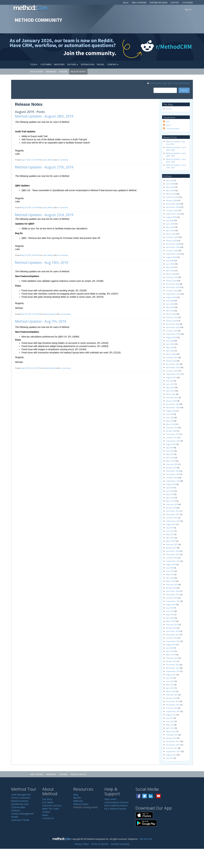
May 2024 (170, 267)
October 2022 (172, 330)
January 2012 (171, 738)
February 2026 (172, 197)
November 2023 (173, 287)
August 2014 (171, 644)
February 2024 (172, 277)
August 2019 (171, 444)
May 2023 (170, 307)
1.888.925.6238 (145, 839)
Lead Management (21, 794)
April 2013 (170, 688)
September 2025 (173, 214)
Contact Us (48, 818)
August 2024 (171, 257)
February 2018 (172, 504)
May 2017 (170, 534)
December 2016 (173, 551)
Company (113, 64)
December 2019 (173, 434)
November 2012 (173, 704)
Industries (59, 64)
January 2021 (171, 401)
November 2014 (173, 634)
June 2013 (170, 681)
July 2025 (169, 220)
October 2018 (172, 477)
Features (72, 64)
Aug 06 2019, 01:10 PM (30, 368)
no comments (63, 160)
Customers (45, 64)
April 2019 (170, 457)
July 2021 (169, 381)
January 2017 (171, 548)
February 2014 (172, 658)
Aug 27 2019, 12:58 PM (30, 160)
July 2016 (169, 568)
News (45, 815)
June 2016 (170, 571)
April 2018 (170, 497)
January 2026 (171, 200)
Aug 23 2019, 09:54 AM (30, 255)
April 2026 (170, 190)
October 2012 (172, 708)
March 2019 (171, 461)
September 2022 (173, 334)
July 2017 (169, 527)
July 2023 (169, 300)
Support (175, 2)
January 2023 (171, 320)
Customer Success (51, 805)
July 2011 (169, 758)
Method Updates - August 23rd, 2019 (44, 215)
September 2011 (173, 751)
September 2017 (173, 521)
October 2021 (172, 371)
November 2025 (173, 207)
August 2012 (171, 714)
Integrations (87, 64)
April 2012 (170, 728)
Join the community (180, 83)
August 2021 (171, 377)
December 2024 (173, 244)
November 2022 (173, 327)
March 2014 (171, 654)
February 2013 (172, 694)
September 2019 (173, 441)
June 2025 (170, 224)
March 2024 (171, 274)
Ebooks (77, 797)
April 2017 (170, 538)
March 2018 (171, 501)
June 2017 (170, 531)
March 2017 (171, 541)
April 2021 (170, 391)
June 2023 (170, 304)
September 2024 (173, 254)
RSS (167, 121)
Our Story (47, 799)
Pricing (100, 64)
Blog (125, 2)
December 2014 (173, 631)
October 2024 (172, 250)
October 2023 (172, 290)
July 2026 (169, 180)
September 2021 (173, 374)
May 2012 (170, 725)
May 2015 (170, 614)
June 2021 (170, 384)
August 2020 (171, 411)
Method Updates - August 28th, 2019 (44, 116)
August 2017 (171, 524)
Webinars (51, 71)
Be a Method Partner (115, 808)
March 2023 (171, 314)
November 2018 (173, 474)
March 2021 (171, 394)
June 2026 (170, 184)
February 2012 (172, 735)
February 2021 (172, 397)
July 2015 (169, 608)
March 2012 (171, 731)
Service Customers (20, 797)
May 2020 (170, 421)
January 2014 (171, 661)
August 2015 (171, 604)
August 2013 (171, 674)
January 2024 (171, 280)
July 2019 (169, 447)
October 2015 (172, 598)
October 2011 (172, 748)
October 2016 (172, 558)
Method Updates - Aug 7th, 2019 (40, 321)
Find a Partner (139, 2)
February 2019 (172, 464)
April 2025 (170, 230)
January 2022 (171, 361)
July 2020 (169, 414)
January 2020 (171, 431)
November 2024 (173, 247)
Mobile (14, 816)
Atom (168, 125)
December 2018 (173, 471)
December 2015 (173, 591)
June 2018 (170, 491)
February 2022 (172, 357)
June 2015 (170, 611)
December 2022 (173, 324)
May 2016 (170, 574)
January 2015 (171, 628)
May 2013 (170, 684)
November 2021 (173, 367)
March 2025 (171, 234)
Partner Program (158, 2)
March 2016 (171, 581)
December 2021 (173, 364)
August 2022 (171, 337)
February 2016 (172, 584)
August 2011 (171, 755)
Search (184, 90)
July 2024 (169, 260)
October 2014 (172, 638)
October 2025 (172, 210)
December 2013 (173, 664)
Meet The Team (50, 808)
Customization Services (116, 802)
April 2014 (170, 651)
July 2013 (169, 678)
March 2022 (171, 354)
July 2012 (169, 718)
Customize (187, 2)
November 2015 (173, 594)
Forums (63, 71)
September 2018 (173, 481)
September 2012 (173, 711)
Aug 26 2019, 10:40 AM (30, 207)
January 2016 (171, 588)
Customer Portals (20, 819)
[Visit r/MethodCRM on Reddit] (181, 47)
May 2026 (170, 187)
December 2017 (173, 511)
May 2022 (170, 347)
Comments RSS (172, 128)
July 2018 (169, 487)
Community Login (157, 83)
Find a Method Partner (116, 805)
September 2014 (173, 641)
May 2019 (170, 454)
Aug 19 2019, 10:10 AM (30, 314)
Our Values (47, 802)
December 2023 (173, 284)
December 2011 (173, 741)
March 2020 (171, 424)
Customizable (18, 807)
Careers (46, 811)
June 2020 (170, 417)
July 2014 (169, 648)
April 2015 (170, 618)
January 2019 (171, 467)
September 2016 (173, 561)
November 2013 (173, 668)
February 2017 (172, 544)
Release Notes (78, 71)
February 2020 (172, 427)
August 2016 (171, 564)
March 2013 (171, 691)
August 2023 (171, 297)
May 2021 (170, 387)
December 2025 (173, 204)
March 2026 (171, 194)
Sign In (187, 9)
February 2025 (172, 237)
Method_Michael (49, 314)
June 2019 (170, 451)
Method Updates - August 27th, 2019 (44, 167)
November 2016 (173, 554)
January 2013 (171, 698)
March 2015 (171, 621)
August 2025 (171, 217)
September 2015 (173, 601)
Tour (34, 64)
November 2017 (173, 514)
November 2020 (173, 407)
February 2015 (172, 624)
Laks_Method (48, 160)
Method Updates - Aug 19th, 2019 (41, 262)
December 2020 (173, 404)
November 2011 (173, 745)
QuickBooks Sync (20, 804)
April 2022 (170, 351)
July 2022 (169, 340)
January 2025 (171, 240)
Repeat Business (19, 800)
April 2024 (170, 270)
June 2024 (170, 264)
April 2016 (170, 578)
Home (168, 109)
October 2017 (172, 517)
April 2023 (170, 310)
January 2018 (171, 507)
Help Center (36, 71)
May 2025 (170, 227)
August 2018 (171, 484)
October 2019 (172, 437)
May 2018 (170, 494)
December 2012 (173, 701)
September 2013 (173, 671)
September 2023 (173, 294)
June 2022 (170, 344)
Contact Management (22, 813)
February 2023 (172, 317)
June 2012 (170, 721)
